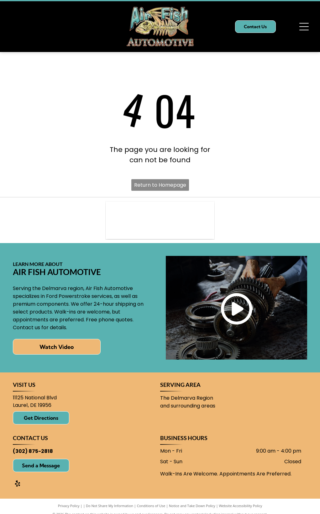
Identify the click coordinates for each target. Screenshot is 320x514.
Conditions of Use (151, 505)
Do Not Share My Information (109, 505)
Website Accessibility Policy (240, 505)
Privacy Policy (69, 505)
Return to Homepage (160, 185)
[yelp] (17, 484)
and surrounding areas (187, 405)
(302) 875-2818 (33, 451)
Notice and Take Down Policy (192, 505)
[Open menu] (304, 26)
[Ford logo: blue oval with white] (160, 220)
